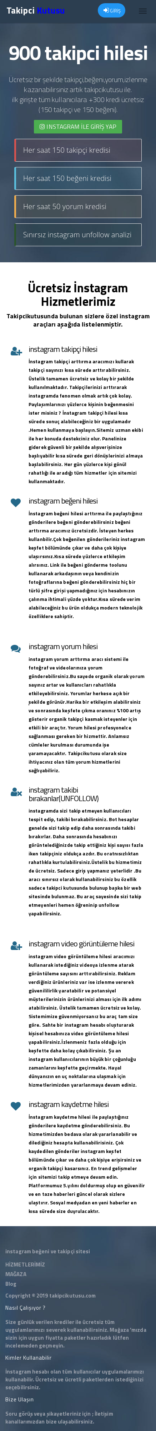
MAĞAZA (15, 1274)
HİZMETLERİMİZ (25, 1264)
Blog (10, 1284)
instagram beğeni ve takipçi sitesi (47, 1251)
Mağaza (119, 1330)
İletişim (104, 1414)
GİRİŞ (112, 10)
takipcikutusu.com (72, 1295)
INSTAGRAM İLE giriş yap (78, 126)
